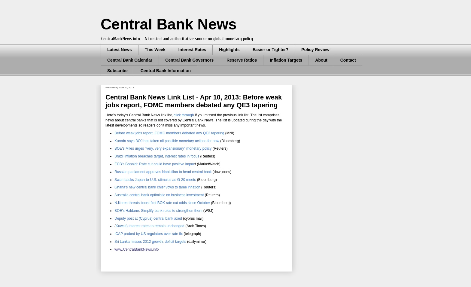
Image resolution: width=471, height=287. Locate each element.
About (321, 60)
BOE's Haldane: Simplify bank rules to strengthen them (158, 211)
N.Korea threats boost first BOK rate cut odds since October (162, 203)
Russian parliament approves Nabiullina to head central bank (163, 172)
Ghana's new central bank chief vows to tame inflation (157, 187)
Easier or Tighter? (271, 49)
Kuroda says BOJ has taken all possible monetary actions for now (166, 141)
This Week (155, 49)
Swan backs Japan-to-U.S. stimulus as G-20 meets (155, 180)
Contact (348, 60)
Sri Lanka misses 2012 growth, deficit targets (150, 242)
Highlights (229, 49)
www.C (120, 249)
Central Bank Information (166, 70)
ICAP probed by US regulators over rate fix (148, 234)
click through (184, 115)
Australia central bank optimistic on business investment (159, 195)
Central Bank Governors (189, 60)
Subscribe (117, 70)
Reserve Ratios (241, 60)
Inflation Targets (286, 60)
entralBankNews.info (142, 249)
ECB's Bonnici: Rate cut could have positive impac (154, 164)
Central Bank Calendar (129, 60)
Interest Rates (192, 49)
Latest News (119, 49)
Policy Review (315, 49)
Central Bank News (169, 24)
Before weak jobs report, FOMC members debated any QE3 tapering (169, 133)
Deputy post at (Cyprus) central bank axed (148, 218)
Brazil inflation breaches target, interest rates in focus (156, 156)
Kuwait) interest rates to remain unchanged (150, 226)
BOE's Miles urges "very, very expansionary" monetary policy (162, 148)
